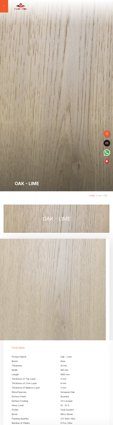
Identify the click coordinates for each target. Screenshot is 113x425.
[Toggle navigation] (3, 6)
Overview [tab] (23, 347)
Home (92, 196)
